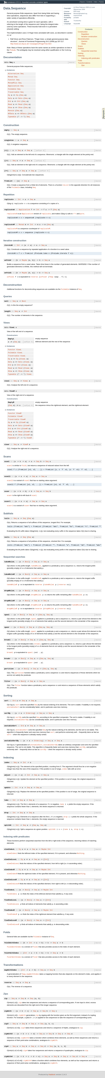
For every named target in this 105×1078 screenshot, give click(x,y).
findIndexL (9, 890)
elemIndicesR (10, 880)
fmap (51, 277)
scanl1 (7, 476)
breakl (7, 640)
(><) (6, 171)
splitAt (8, 825)
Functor (11, 80)
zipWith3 (8, 1034)
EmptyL (11, 339)
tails (7, 518)
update (7, 788)
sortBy (7, 713)
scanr (7, 491)
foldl (24, 465)
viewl (7, 381)
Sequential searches (89, 51)
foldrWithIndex (11, 953)
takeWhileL (9, 562)
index (7, 762)
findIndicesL (10, 900)
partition (9, 669)
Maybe (24, 260)
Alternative (13, 74)
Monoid (11, 110)
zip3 (6, 1024)
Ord (9, 101)
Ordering (30, 713)
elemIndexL (9, 849)
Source (82, 2)
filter (7, 681)
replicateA (9, 210)
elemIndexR (9, 870)
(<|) (6, 150)
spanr (7, 627)
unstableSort (13, 707)
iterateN (8, 245)
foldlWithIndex (11, 943)
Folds (80, 61)
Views (83, 44)
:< (11, 342)
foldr (35, 957)
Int (19, 199)
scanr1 (7, 501)
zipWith (8, 1011)
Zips (83, 65)
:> (17, 405)
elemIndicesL (10, 859)
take (6, 800)
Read (10, 104)
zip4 (6, 1046)
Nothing (80, 853)
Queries (84, 41)
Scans (80, 46)
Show (10, 107)
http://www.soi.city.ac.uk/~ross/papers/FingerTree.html (30, 44)
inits (7, 537)
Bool (24, 301)
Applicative (13, 86)
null (6, 301)
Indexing (81, 56)
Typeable (12, 117)
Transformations (84, 63)
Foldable (12, 89)
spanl (7, 615)
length (7, 311)
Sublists (81, 49)
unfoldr (8, 260)
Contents (89, 2)
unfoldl (8, 273)
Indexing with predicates (90, 58)
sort (6, 701)
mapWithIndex (10, 970)
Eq (9, 95)
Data (10, 98)
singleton (9, 140)
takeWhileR (9, 574)
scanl (7, 461)
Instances (11, 70)
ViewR (12, 391)
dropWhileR (9, 601)
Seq (11, 62)
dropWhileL (9, 591)
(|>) (6, 161)
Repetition (85, 34)
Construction (83, 32)
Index (95, 2)
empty (7, 130)
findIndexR (9, 910)
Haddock (52, 1074)
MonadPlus (12, 83)
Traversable (13, 92)
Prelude (13, 50)
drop (6, 813)
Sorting (80, 53)
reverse (34, 277)
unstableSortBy (21, 719)
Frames (101, 2)
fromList (8, 181)
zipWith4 (8, 1056)
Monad (10, 77)
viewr (7, 444)
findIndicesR (10, 920)
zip (5, 998)
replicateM (9, 224)
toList (66, 185)
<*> (74, 213)
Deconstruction (83, 39)
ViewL (12, 327)
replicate (9, 199)
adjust (7, 775)
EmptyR (11, 402)
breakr (7, 658)
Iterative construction (89, 37)
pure (82, 213)
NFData (11, 114)
